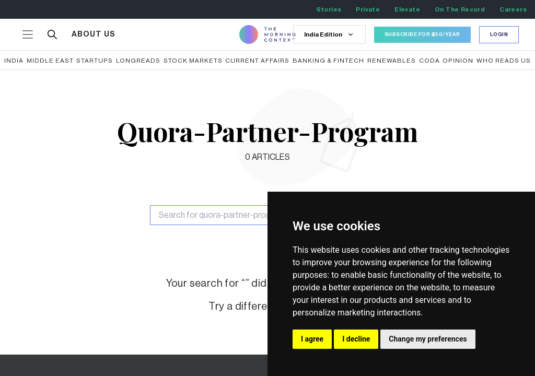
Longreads (138, 60)
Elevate (407, 9)
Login (499, 34)
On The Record (460, 9)
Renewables (391, 60)
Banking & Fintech (328, 60)
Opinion (458, 60)
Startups (94, 60)
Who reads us (503, 60)
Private (368, 9)
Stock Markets (193, 60)
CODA (429, 60)
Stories (329, 9)
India (14, 60)
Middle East (50, 60)
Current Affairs (257, 60)
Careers (513, 9)
